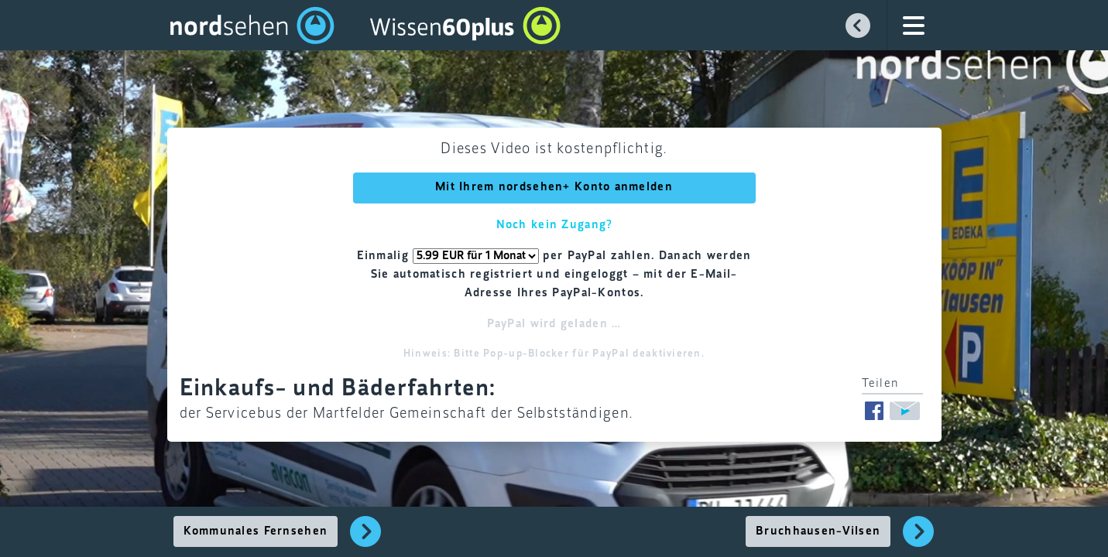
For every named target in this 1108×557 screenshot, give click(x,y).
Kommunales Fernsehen (256, 531)
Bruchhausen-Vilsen (818, 531)
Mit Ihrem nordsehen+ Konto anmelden (554, 187)
